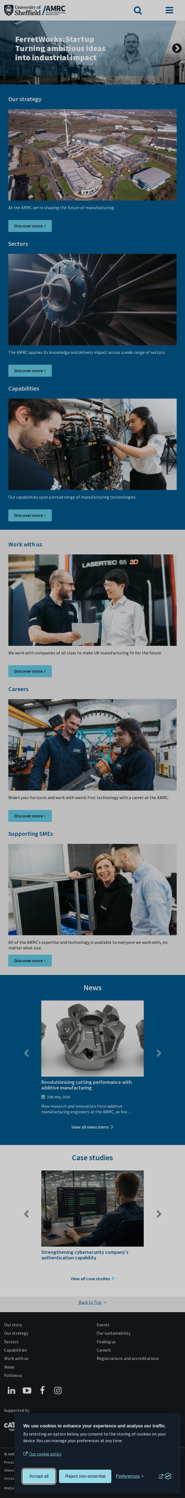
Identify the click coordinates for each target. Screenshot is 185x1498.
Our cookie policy (45, 1454)
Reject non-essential (85, 1476)
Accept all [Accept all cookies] (38, 1476)
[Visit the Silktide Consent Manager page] (165, 1476)
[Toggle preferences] (130, 1476)
